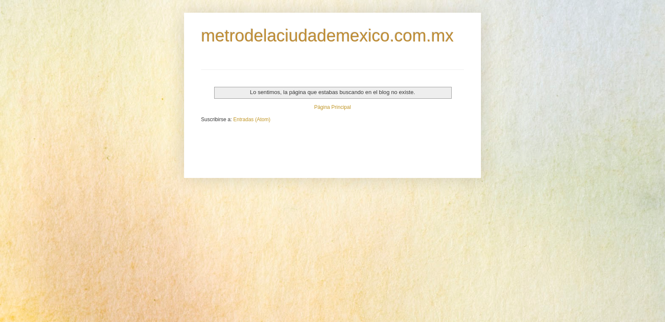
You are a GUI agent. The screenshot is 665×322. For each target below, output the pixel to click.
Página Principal (332, 107)
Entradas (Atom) (251, 119)
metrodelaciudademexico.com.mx (327, 35)
